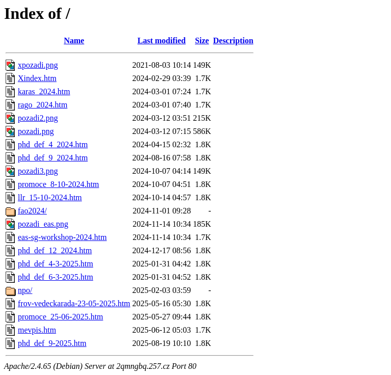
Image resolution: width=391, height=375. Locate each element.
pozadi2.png (38, 118)
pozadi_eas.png (43, 224)
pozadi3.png (38, 171)
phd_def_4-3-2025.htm (55, 263)
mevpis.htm (37, 330)
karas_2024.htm (44, 91)
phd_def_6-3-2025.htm (55, 277)
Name (74, 40)
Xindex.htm (37, 78)
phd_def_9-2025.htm (52, 343)
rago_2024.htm (42, 104)
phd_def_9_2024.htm (53, 157)
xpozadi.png (38, 65)
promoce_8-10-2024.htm (58, 184)
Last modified (161, 40)
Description (233, 40)
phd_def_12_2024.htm (55, 250)
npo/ (25, 290)
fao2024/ (32, 210)
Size (202, 40)
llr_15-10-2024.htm (50, 197)
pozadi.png (36, 131)
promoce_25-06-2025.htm (60, 316)
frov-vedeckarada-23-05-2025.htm (74, 303)
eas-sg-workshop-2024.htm (62, 237)
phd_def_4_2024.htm (53, 144)
